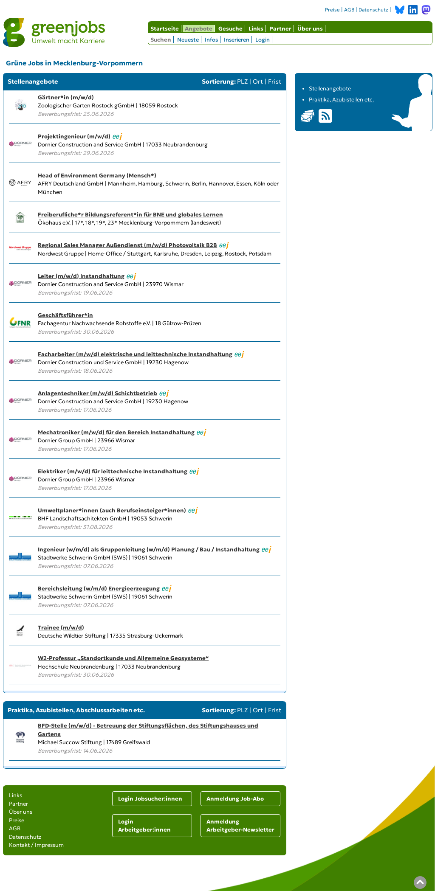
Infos (211, 39)
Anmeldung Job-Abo (235, 798)
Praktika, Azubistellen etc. (341, 99)
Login (262, 39)
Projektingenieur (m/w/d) (74, 136)
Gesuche (230, 28)
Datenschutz (373, 10)
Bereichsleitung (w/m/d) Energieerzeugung (99, 588)
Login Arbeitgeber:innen (144, 826)
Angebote (198, 28)
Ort (258, 81)
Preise (332, 10)
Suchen (160, 39)
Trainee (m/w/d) (61, 627)
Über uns (310, 28)
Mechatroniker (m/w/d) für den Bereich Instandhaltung (116, 432)
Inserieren (236, 39)
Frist (274, 81)
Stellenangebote (330, 88)
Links (256, 28)
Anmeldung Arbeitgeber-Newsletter (240, 826)
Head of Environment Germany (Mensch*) (97, 175)
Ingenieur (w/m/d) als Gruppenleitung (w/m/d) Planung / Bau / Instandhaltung (149, 549)
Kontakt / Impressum (36, 845)
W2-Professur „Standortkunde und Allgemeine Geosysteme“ (123, 658)
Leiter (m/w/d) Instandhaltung (81, 276)
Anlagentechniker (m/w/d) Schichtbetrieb (97, 393)
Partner (280, 28)
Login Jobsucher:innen (150, 798)
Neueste (188, 39)
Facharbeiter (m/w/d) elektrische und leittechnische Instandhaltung (135, 354)
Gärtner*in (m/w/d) (66, 97)
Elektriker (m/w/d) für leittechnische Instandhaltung (112, 471)
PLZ (242, 81)
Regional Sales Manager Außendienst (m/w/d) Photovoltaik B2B (127, 245)
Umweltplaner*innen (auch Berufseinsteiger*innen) (112, 510)
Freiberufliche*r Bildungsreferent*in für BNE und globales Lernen (130, 214)
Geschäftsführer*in (65, 315)
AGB (349, 10)
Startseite (164, 28)
